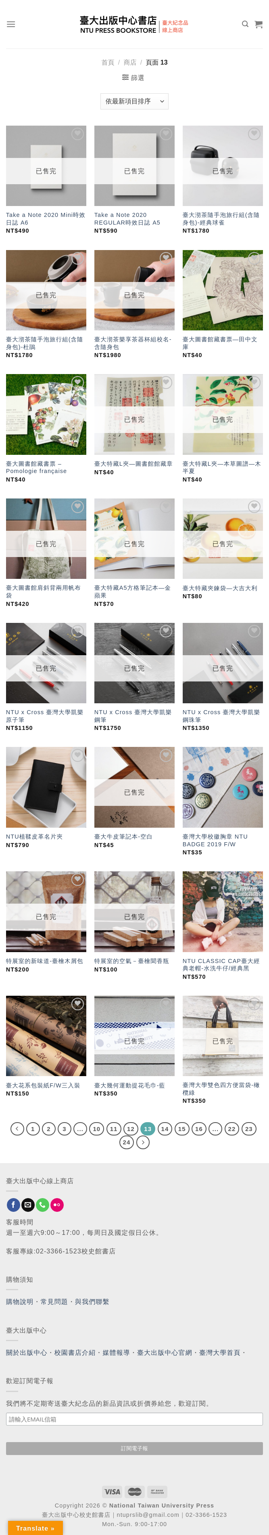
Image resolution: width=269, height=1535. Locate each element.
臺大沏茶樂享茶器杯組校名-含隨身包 (133, 343)
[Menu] (11, 24)
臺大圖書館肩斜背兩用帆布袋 (43, 592)
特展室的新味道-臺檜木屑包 (44, 961)
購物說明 (19, 1301)
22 (232, 1128)
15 (182, 1128)
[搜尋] (245, 24)
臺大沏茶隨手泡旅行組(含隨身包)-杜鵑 (44, 343)
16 (199, 1128)
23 (249, 1128)
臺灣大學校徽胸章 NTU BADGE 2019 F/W (215, 840)
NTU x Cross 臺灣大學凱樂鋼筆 (133, 716)
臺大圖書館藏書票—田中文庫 (220, 343)
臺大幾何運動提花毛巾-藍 (129, 1085)
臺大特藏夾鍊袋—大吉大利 (220, 588)
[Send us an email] (28, 1205)
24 (127, 1142)
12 (131, 1128)
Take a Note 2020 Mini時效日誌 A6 (45, 219)
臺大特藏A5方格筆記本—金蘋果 (132, 592)
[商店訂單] (134, 101)
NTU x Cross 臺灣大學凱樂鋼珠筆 (222, 716)
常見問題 (54, 1301)
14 (165, 1128)
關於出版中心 (27, 1352)
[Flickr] (57, 1205)
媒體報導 (116, 1352)
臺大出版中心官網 (164, 1352)
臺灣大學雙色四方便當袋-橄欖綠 (221, 1089)
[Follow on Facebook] (13, 1205)
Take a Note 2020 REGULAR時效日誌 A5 (127, 219)
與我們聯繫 (92, 1301)
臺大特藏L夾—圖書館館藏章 (133, 463)
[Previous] (17, 1129)
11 (114, 1128)
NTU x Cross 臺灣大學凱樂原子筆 (45, 716)
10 (96, 1128)
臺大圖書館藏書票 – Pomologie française (36, 467)
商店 (129, 62)
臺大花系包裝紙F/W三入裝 (43, 1085)
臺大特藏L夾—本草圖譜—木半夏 (222, 467)
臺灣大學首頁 (220, 1352)
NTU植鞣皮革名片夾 (34, 836)
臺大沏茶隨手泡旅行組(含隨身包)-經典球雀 (221, 219)
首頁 (107, 62)
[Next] (143, 1142)
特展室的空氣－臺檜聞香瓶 (131, 961)
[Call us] (42, 1205)
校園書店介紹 (75, 1352)
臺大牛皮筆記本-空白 (123, 836)
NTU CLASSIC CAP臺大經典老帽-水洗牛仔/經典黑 (221, 965)
